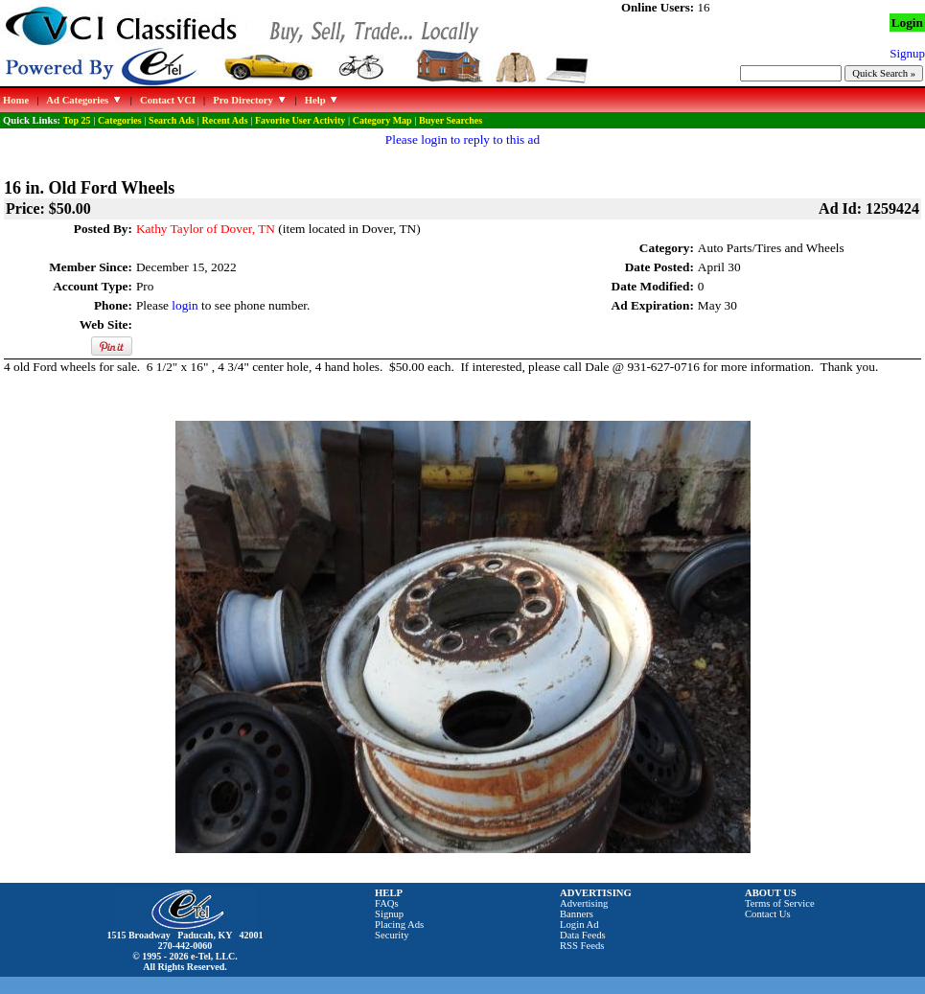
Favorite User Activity (300, 120)
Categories (120, 120)
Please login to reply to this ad (462, 139)
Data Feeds (583, 935)
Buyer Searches (450, 120)
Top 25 (77, 120)
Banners (576, 914)
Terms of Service (780, 903)
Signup (389, 914)
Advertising (584, 903)
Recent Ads (224, 120)
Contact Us (768, 914)
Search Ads (172, 120)
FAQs (387, 903)
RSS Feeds (582, 945)
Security (392, 935)
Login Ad (579, 924)
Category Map (382, 120)
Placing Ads (399, 924)
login (184, 305)
